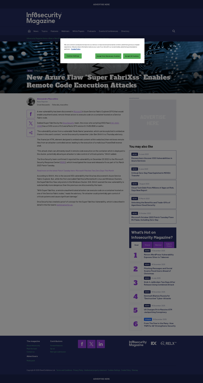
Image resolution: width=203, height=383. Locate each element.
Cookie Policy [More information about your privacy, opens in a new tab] (76, 49)
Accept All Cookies (132, 56)
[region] (102, 50)
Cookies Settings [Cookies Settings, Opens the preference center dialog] (73, 56)
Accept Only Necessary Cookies (108, 56)
